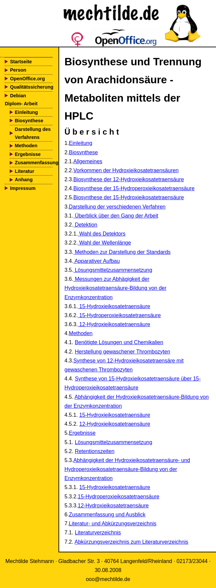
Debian (18, 95)
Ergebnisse (28, 154)
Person (18, 70)
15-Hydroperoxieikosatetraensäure (119, 315)
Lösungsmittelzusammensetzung (112, 270)
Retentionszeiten (94, 451)
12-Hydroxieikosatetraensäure (114, 324)
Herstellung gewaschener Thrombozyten (122, 351)
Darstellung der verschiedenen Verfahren (117, 207)
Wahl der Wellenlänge (104, 243)
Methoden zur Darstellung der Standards (122, 252)
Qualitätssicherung (31, 87)
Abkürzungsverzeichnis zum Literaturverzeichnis (131, 542)
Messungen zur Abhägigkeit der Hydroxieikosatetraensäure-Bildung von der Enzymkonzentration (115, 288)
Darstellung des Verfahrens (33, 133)
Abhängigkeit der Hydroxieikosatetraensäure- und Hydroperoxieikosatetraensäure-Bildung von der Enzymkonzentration (127, 469)
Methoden (26, 145)
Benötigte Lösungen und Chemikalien (119, 342)
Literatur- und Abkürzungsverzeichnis (112, 523)
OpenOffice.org (27, 78)
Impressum (23, 188)
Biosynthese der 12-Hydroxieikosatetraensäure (128, 179)
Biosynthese (29, 120)
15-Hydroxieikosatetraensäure (114, 306)
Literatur (24, 171)
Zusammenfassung (34, 162)
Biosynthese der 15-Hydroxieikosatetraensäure (128, 197)
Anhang (24, 179)
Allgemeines (87, 161)
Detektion (85, 225)
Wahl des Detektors (101, 234)
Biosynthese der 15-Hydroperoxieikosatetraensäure (134, 188)
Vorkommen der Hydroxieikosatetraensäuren (126, 170)
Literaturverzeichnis (98, 532)
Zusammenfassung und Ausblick (107, 514)
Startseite (21, 61)
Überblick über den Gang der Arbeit (115, 216)
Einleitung (26, 112)
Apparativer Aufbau (96, 261)
